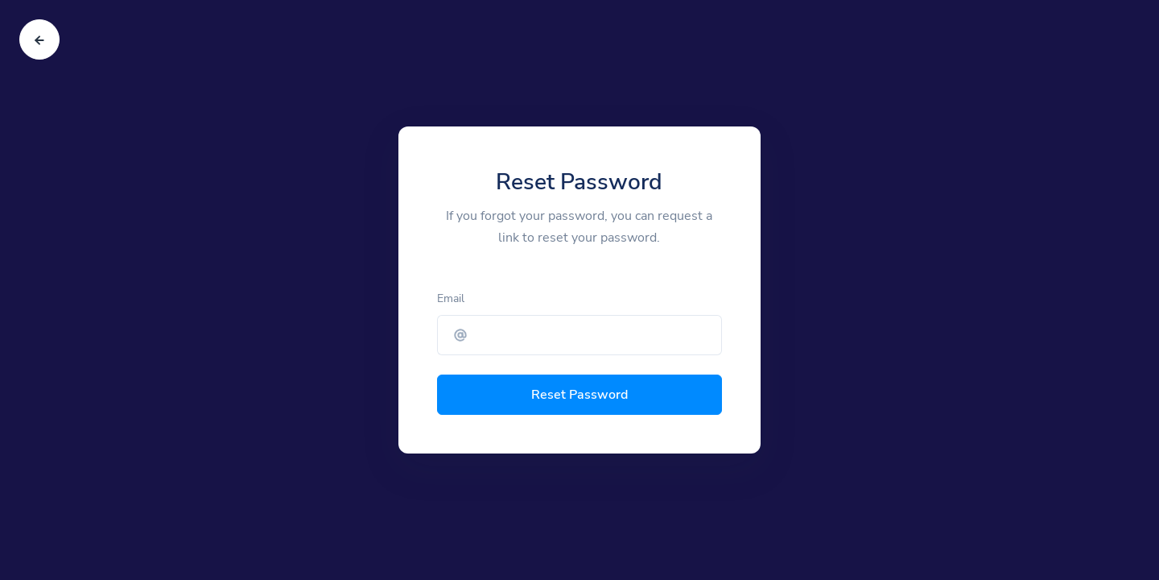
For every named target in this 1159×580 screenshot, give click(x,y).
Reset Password (579, 395)
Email (450, 298)
